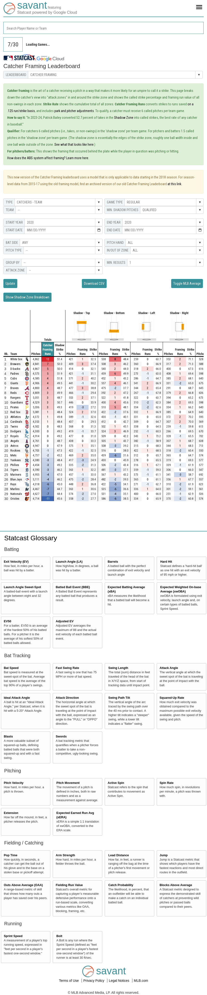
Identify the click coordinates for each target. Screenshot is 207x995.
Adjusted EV (64, 621)
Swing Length (118, 668)
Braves (14, 388)
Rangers (15, 397)
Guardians (16, 402)
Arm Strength (65, 855)
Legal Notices (119, 980)
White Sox (16, 359)
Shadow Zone (123, 118)
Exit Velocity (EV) (16, 561)
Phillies (14, 465)
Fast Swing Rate (67, 668)
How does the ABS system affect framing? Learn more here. (48, 158)
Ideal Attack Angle (17, 697)
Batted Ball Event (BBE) (73, 587)
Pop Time (10, 855)
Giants (14, 383)
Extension (11, 813)
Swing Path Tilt (119, 697)
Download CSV (94, 283)
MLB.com (141, 980)
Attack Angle (169, 668)
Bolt (59, 936)
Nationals (16, 494)
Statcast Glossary (30, 538)
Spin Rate (167, 783)
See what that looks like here (74, 144)
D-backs (15, 369)
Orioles (14, 498)
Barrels (113, 561)
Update (10, 283)
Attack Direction (67, 697)
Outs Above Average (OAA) (23, 885)
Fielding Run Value (69, 885)
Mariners (15, 474)
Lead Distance (118, 855)
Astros (14, 445)
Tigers (14, 470)
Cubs (13, 378)
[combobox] (103, 28)
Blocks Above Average (176, 885)
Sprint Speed (13, 936)
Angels (14, 441)
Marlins (14, 489)
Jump (164, 855)
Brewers (15, 364)
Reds (13, 393)
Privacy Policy (94, 980)
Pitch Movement (68, 783)
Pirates (14, 407)
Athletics (15, 417)
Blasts (8, 736)
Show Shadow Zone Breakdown (27, 297)
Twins (14, 426)
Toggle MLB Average (187, 283)
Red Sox (15, 412)
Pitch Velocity (14, 783)
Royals (14, 436)
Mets (13, 455)
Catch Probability (120, 885)
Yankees (15, 460)
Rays (13, 484)
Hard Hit (166, 561)
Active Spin (116, 783)
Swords (61, 736)
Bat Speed (11, 668)
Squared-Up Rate (172, 697)
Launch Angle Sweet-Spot (22, 587)
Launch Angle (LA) (69, 561)
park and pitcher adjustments (74, 111)
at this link (174, 184)
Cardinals (16, 421)
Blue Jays (16, 479)
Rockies (15, 450)
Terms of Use (69, 980)
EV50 (7, 621)
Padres (14, 373)
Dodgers (15, 431)
